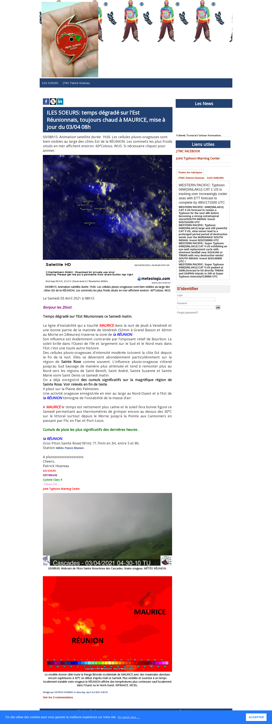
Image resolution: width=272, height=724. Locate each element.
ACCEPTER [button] (256, 717)
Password (182, 291)
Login (179, 283)
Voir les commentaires (56, 697)
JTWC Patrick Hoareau (76, 83)
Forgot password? (186, 300)
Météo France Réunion (68, 448)
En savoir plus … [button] (129, 717)
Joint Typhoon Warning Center (194, 157)
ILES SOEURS (50, 83)
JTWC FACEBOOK (187, 151)
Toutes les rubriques (191, 171)
